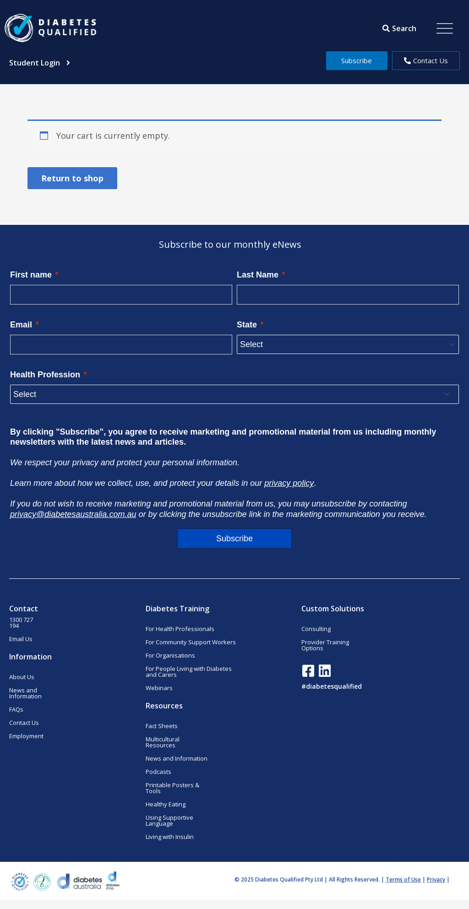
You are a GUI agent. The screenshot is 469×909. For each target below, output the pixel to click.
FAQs (16, 709)
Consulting (316, 629)
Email (21, 324)
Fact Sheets (162, 726)
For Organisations (170, 655)
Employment (26, 736)
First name (31, 274)
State (247, 324)
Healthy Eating (165, 804)
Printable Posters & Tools (172, 788)
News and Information (25, 693)
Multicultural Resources (163, 742)
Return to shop (72, 178)
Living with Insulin (170, 837)
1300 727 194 (21, 622)
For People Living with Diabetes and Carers (189, 671)
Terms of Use (403, 879)
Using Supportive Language (169, 820)
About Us (21, 677)
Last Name (257, 274)
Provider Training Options (325, 645)
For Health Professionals (180, 629)
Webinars (159, 688)
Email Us (21, 639)
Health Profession (45, 374)
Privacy (436, 879)
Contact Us (24, 722)
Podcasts (158, 771)
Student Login (39, 63)
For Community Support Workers (191, 642)
